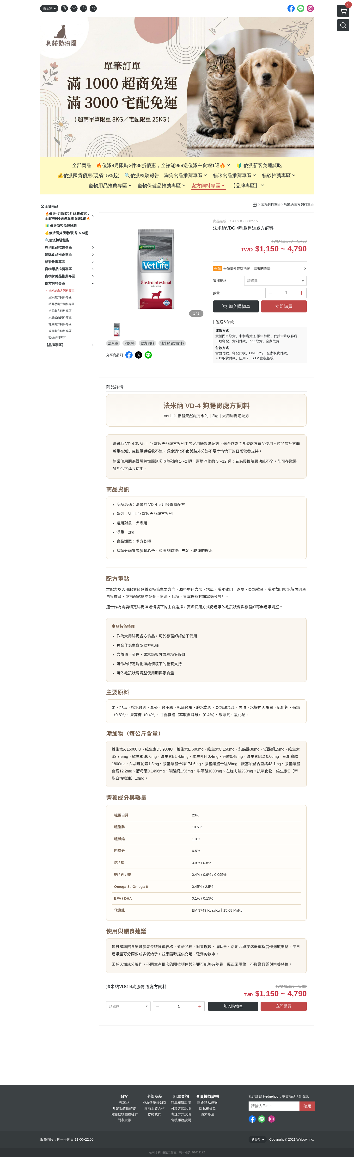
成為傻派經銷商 (154, 1102)
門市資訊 (124, 1120)
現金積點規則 (207, 1102)
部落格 (124, 1102)
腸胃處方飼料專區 (60, 331)
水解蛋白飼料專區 (60, 317)
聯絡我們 (154, 1114)
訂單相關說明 (181, 1102)
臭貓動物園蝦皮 (124, 1108)
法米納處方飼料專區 (61, 290)
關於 (124, 1097)
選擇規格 (219, 281)
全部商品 (154, 1097)
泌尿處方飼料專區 (60, 310)
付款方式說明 (181, 1108)
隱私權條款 (207, 1108)
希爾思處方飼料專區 (61, 304)
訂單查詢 (181, 1097)
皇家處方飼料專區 (60, 297)
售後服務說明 (181, 1120)
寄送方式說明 (181, 1114)
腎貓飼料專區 (57, 337)
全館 (217, 269)
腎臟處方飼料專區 (60, 324)
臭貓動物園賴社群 (124, 1114)
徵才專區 (207, 1114)
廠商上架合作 (154, 1108)
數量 (216, 293)
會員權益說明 (207, 1097)
